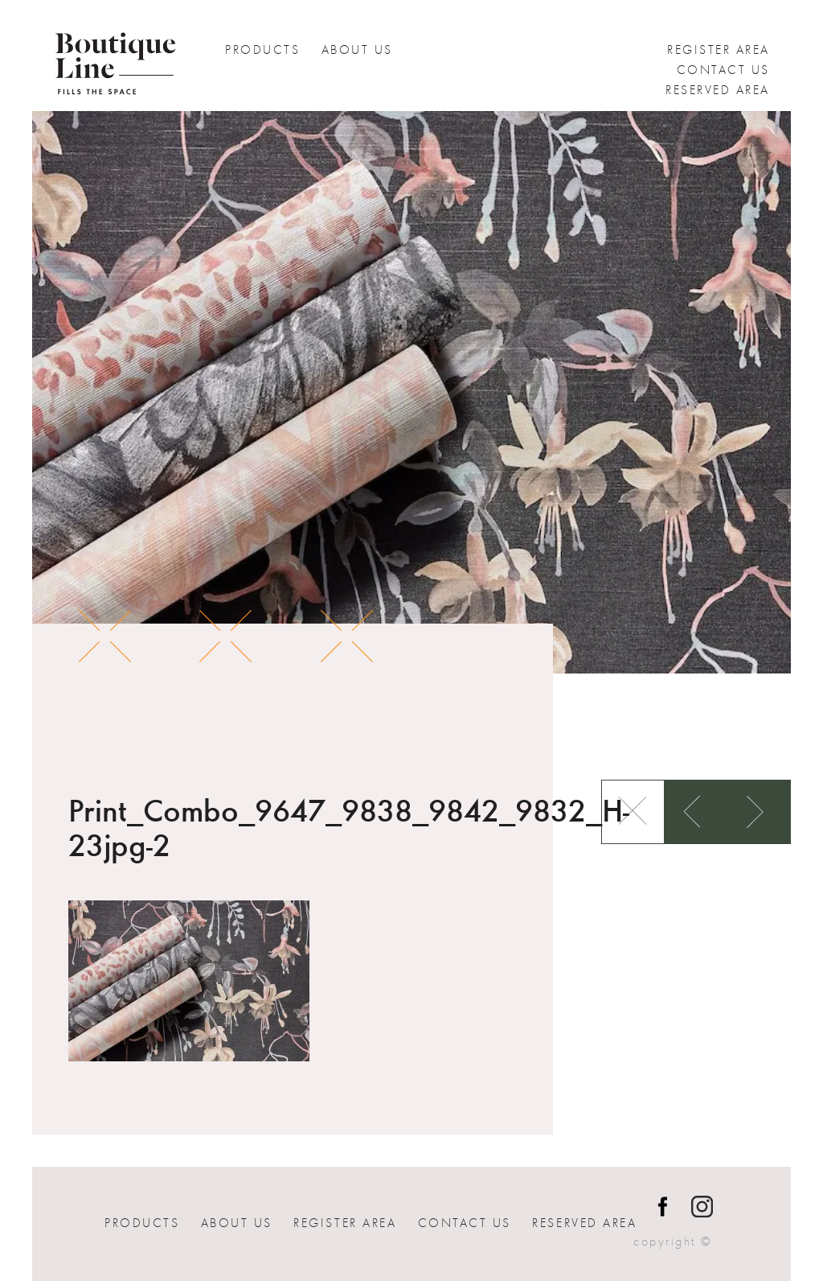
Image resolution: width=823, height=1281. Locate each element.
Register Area (718, 50)
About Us (357, 50)
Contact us (723, 70)
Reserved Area (717, 90)
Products (262, 50)
